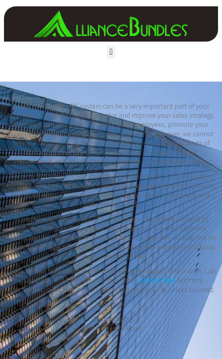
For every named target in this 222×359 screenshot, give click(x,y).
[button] (111, 52)
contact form (156, 280)
